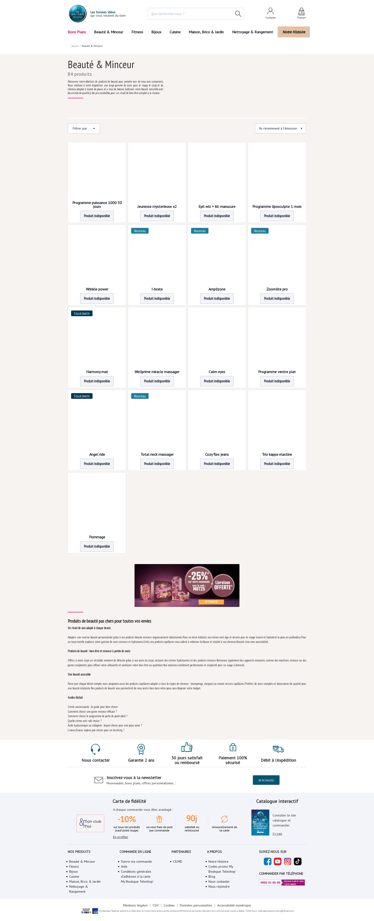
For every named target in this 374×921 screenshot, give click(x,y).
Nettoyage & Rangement (254, 32)
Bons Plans (77, 32)
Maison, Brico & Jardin (207, 32)
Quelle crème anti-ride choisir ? (84, 721)
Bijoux (156, 32)
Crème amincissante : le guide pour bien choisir (93, 707)
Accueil (75, 46)
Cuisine (175, 32)
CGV (156, 905)
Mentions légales (136, 905)
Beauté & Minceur (108, 32)
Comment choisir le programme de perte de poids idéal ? (98, 716)
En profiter (120, 837)
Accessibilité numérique (233, 905)
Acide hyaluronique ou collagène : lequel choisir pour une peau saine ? (105, 725)
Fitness (137, 32)
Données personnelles (195, 905)
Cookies (169, 905)
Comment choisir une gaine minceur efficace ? (92, 712)
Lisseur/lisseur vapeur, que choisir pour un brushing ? (96, 730)
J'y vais (277, 833)
